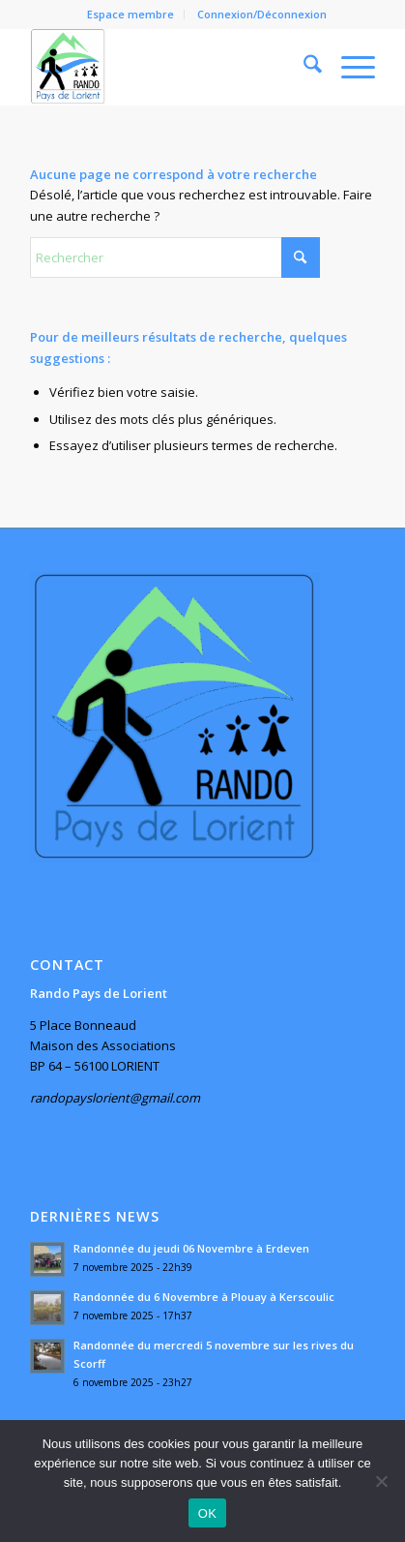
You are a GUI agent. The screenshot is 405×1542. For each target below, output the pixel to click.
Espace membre (130, 14)
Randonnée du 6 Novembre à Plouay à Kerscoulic (203, 1296)
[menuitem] (131, 14)
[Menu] (348, 67)
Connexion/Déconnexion (262, 14)
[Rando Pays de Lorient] (167, 67)
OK (207, 1513)
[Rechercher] (303, 67)
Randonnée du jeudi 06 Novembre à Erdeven (191, 1248)
